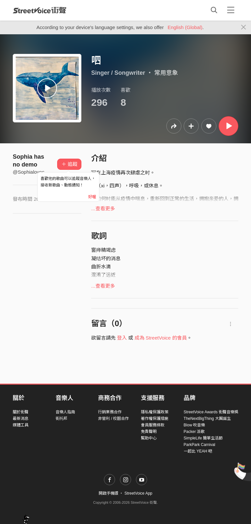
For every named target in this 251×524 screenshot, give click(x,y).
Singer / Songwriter (118, 73)
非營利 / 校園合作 (113, 418)
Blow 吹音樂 (194, 425)
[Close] (243, 27)
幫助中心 (149, 438)
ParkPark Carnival (199, 444)
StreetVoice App (138, 493)
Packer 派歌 (194, 431)
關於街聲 (20, 412)
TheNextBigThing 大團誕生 (207, 418)
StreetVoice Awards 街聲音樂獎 (211, 412)
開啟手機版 (108, 493)
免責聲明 (149, 431)
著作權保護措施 (154, 418)
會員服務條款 (152, 425)
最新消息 (20, 418)
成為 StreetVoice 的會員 (161, 338)
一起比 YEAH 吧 (198, 451)
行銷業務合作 (110, 412)
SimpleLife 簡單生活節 (203, 438)
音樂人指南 (65, 412)
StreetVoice (40, 10)
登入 (122, 338)
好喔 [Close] (92, 197)
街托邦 (61, 418)
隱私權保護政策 (154, 412)
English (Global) (185, 27)
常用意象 (166, 73)
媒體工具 (20, 425)
